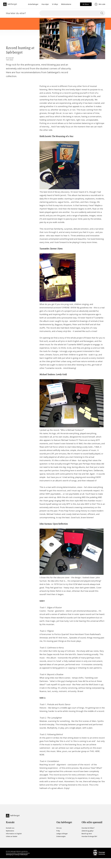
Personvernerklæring (11, 854)
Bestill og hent (87, 834)
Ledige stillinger (62, 834)
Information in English (14, 834)
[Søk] (72, 13)
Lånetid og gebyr (88, 831)
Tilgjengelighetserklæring (24, 854)
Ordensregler (61, 837)
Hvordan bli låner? (89, 828)
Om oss (59, 828)
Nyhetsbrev (10, 831)
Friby (58, 831)
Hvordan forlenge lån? (90, 837)
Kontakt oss (10, 828)
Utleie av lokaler (12, 837)
